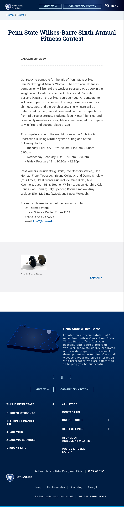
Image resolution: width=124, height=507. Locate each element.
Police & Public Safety (74, 450)
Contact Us (71, 412)
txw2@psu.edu (43, 221)
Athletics (70, 404)
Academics (14, 432)
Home (10, 14)
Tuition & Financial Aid (21, 423)
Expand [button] (95, 277)
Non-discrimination (56, 487)
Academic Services (21, 439)
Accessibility (76, 487)
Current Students (20, 413)
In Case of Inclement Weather (77, 439)
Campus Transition (82, 6)
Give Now (49, 6)
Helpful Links (73, 429)
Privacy (38, 487)
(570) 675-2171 (96, 471)
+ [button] (53, 404)
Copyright (92, 487)
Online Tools (72, 420)
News (20, 14)
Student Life (16, 447)
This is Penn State (20, 404)
